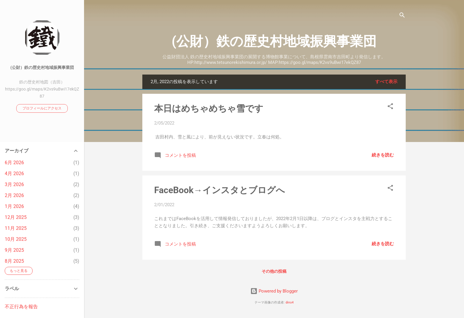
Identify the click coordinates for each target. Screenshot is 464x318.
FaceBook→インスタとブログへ (219, 190)
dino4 (290, 302)
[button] (390, 107)
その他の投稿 (274, 271)
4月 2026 (14, 173)
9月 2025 (14, 250)
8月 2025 (14, 261)
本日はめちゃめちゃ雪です (208, 108)
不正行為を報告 (21, 306)
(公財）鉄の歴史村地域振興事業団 (274, 41)
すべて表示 (386, 81)
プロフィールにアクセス (42, 108)
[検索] (402, 16)
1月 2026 (14, 206)
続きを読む (383, 155)
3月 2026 (14, 184)
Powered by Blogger (274, 291)
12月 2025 (16, 217)
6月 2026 (14, 162)
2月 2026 (14, 195)
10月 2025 (16, 239)
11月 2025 (16, 228)
